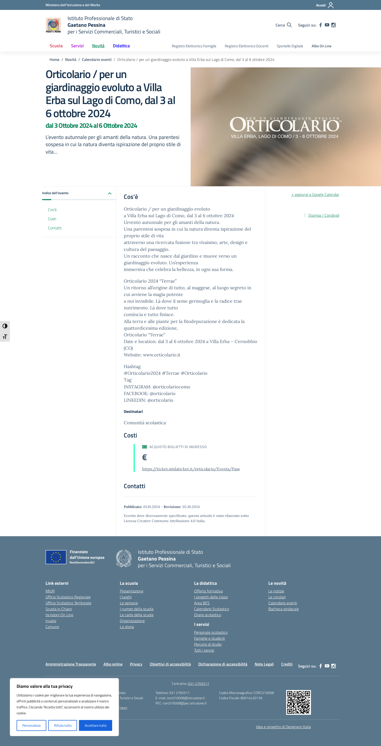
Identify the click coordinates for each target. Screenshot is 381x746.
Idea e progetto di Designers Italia (283, 727)
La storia (127, 627)
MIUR (50, 591)
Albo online (113, 664)
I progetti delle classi (211, 597)
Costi (52, 219)
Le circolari (277, 597)
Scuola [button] (56, 45)
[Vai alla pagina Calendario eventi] (97, 59)
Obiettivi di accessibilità (170, 664)
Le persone (129, 603)
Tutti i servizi (204, 650)
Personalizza (31, 725)
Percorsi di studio (208, 644)
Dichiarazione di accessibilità (222, 664)
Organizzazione (132, 621)
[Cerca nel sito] (283, 25)
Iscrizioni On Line (59, 615)
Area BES (202, 603)
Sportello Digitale (290, 46)
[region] (64, 707)
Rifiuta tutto (63, 725)
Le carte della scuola (136, 615)
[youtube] (327, 25)
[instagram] (333, 25)
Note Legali (264, 664)
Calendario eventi (282, 603)
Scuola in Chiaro (59, 609)
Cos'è (52, 210)
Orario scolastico (207, 615)
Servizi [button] (77, 45)
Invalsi (51, 621)
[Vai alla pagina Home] (54, 59)
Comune (52, 627)
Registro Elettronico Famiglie (194, 46)
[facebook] (320, 25)
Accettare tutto (95, 725)
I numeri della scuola (136, 609)
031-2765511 (198, 683)
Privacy (136, 664)
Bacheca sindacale (283, 609)
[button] (79, 193)
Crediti (287, 664)
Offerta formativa (208, 591)
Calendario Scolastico (211, 609)
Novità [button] (98, 45)
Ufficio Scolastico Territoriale (68, 603)
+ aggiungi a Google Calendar (315, 194)
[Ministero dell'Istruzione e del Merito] (73, 4)
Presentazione (131, 591)
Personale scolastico (211, 632)
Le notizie (276, 591)
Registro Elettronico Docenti (246, 46)
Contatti (55, 228)
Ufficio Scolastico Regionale (68, 597)
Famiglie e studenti (209, 638)
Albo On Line (321, 46)
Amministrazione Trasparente (71, 664)
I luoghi (126, 597)
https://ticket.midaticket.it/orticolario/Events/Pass (191, 468)
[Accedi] (325, 5)
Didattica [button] (121, 45)
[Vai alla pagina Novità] (70, 59)
